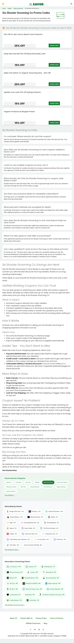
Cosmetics (18, 482)
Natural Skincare (34, 487)
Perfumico (59, 539)
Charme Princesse (54, 511)
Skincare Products (11, 487)
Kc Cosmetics (41, 539)
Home (4, 8)
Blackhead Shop (35, 517)
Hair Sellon (13, 545)
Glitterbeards (48, 567)
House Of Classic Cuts (32, 589)
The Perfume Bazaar (49, 528)
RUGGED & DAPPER (31, 583)
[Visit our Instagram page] (43, 630)
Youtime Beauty (15, 517)
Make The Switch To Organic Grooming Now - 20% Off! (27, 73)
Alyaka (53, 517)
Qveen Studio (28, 528)
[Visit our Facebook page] (31, 630)
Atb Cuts (12, 583)
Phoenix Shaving (15, 572)
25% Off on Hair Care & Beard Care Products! (23, 34)
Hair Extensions (48, 487)
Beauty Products (11, 491)
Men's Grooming (18, 8)
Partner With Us (26, 618)
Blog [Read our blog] (45, 623)
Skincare (8, 482)
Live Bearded (13, 595)
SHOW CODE (54, 46)
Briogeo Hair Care (15, 511)
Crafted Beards (14, 600)
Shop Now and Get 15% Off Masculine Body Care (24, 53)
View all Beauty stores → (12, 549)
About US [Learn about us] (13, 618)
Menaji (12, 578)
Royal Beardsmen (29, 578)
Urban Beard (49, 572)
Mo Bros (12, 589)
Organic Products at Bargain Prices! (19, 111)
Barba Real (29, 594)
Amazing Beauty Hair (29, 522)
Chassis (31, 567)
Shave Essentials (51, 578)
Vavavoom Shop (29, 534)
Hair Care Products (62, 482)
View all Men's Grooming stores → (15, 605)
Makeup (37, 482)
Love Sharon (14, 567)
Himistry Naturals (55, 589)
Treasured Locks (50, 534)
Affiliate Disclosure (33, 623)
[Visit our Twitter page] (35, 630)
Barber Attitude (52, 583)
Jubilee (12, 534)
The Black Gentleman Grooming (51, 595)
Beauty (10, 8)
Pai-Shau (35, 511)
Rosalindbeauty (51, 522)
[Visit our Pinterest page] (39, 630)
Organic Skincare (61, 487)
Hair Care (28, 482)
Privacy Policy (41, 618)
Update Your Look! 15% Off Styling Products (22, 92)
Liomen (32, 572)
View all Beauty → (10, 495)
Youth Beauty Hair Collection (18, 539)
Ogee (11, 522)
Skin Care (23, 487)
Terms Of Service (56, 618)
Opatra (12, 528)
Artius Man (32, 600)
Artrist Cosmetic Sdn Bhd (33, 545)
